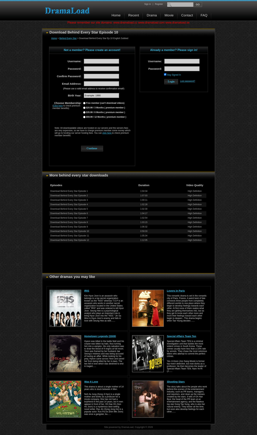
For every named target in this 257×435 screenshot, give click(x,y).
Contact (187, 15)
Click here (58, 105)
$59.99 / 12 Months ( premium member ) (105, 117)
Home (116, 15)
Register (159, 4)
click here (107, 133)
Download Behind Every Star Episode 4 (69, 204)
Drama (152, 15)
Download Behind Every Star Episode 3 (69, 200)
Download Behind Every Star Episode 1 (69, 191)
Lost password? (187, 81)
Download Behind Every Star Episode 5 (69, 209)
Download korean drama (68, 10)
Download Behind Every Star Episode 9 (69, 227)
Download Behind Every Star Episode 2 (69, 195)
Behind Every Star (68, 38)
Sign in (147, 4)
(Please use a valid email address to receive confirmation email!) (93, 88)
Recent (133, 15)
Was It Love (91, 381)
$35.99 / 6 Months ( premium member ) (105, 112)
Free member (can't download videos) (104, 103)
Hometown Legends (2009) (100, 336)
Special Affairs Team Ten (181, 336)
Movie (169, 15)
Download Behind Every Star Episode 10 (69, 231)
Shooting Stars (176, 381)
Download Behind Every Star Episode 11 (69, 235)
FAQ (204, 15)
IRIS (86, 290)
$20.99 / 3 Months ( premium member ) (105, 107)
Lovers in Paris (176, 290)
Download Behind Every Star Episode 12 (69, 240)
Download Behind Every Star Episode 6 (69, 213)
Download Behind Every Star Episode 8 (69, 222)
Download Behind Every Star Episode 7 (69, 218)
